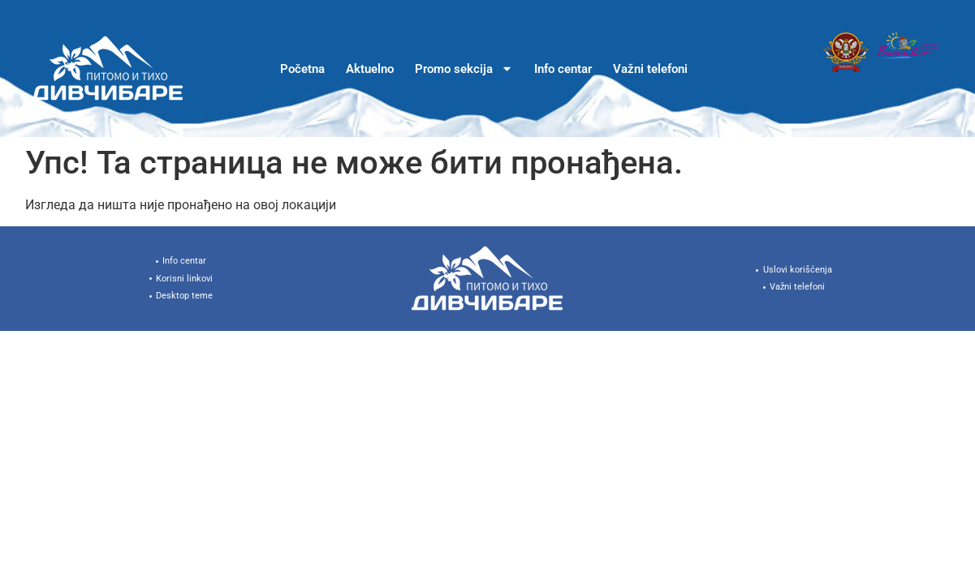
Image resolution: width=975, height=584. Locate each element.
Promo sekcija (464, 68)
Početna (302, 69)
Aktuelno (370, 69)
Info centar (563, 69)
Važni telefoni (650, 69)
